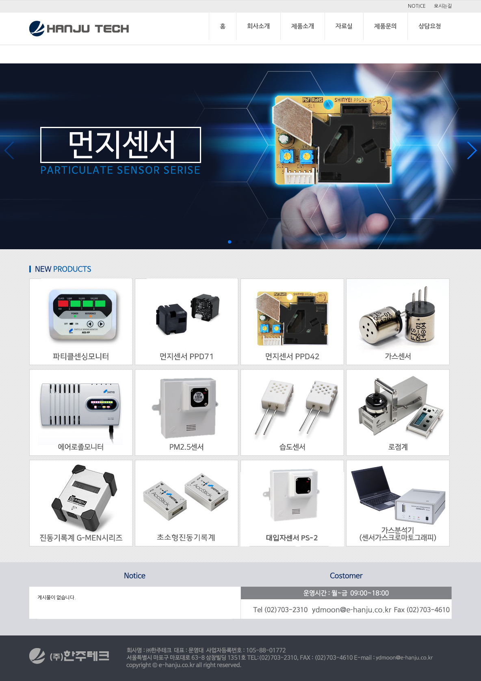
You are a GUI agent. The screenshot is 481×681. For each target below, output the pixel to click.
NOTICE (417, 6)
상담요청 (429, 26)
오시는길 (443, 6)
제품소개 (302, 26)
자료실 (344, 26)
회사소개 (258, 26)
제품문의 (385, 26)
